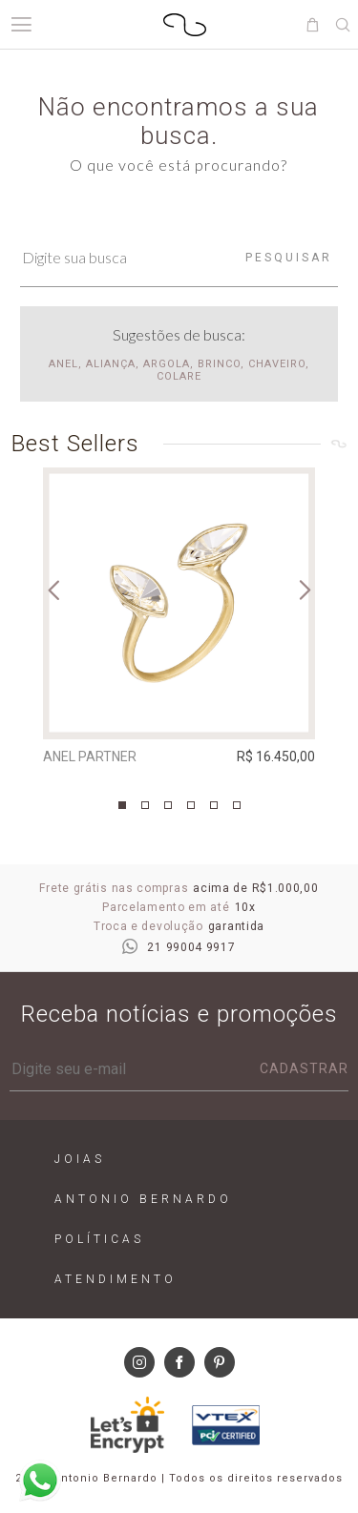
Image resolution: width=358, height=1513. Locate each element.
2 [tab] (145, 805)
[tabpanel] (179, 620)
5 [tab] (214, 805)
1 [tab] (122, 805)
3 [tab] (168, 805)
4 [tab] (191, 805)
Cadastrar (304, 1068)
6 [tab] (237, 805)
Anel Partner (90, 756)
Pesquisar (288, 257)
